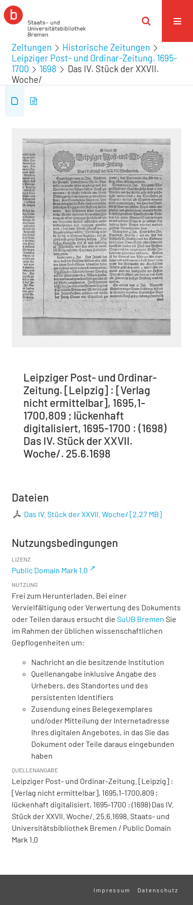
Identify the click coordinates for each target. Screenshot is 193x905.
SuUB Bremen (140, 618)
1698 (48, 68)
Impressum (112, 889)
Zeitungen (32, 47)
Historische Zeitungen (106, 47)
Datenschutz (157, 889)
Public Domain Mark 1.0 (50, 570)
